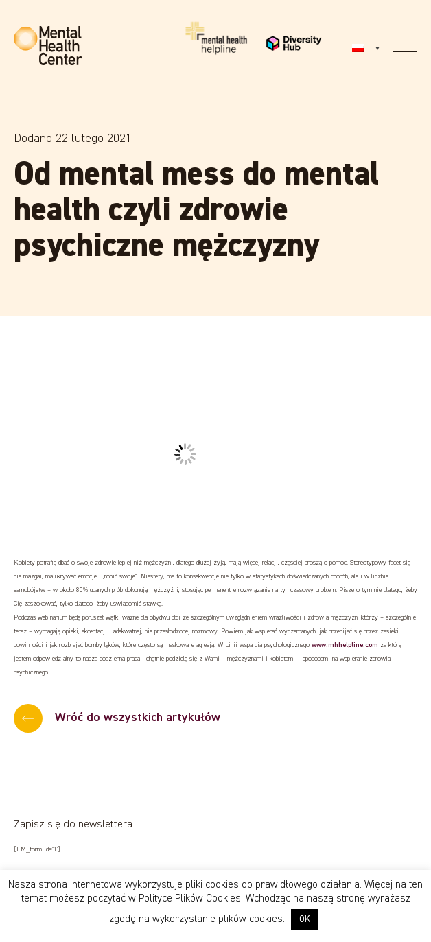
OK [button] (304, 919)
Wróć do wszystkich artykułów (137, 717)
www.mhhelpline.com (345, 644)
